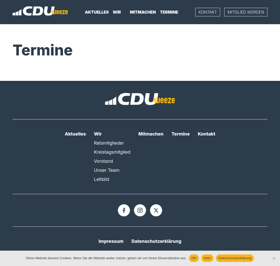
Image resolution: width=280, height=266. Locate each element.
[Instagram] (140, 210)
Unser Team (107, 170)
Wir (117, 12)
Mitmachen (143, 12)
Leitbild (101, 179)
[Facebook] (124, 210)
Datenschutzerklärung (156, 241)
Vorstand (103, 161)
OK (194, 258)
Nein (207, 258)
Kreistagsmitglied (112, 152)
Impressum (111, 241)
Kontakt (208, 12)
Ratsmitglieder (109, 143)
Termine (169, 12)
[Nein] (273, 258)
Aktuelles (97, 12)
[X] (156, 210)
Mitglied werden (245, 12)
